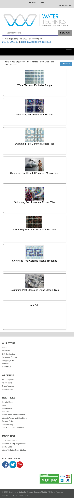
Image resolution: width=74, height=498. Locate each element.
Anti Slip (34, 305)
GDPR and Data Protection (13, 427)
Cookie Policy (7, 424)
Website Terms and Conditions (14, 418)
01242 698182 (10, 41)
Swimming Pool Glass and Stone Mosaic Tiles (34, 290)
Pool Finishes (32, 62)
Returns (5, 412)
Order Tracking (8, 386)
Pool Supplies (17, 62)
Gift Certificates (8, 354)
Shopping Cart (66, 6)
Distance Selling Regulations (13, 444)
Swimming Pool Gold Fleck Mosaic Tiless (34, 229)
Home (6, 62)
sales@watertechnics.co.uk (36, 41)
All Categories (8, 380)
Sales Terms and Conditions (13, 415)
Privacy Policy (8, 421)
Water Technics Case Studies (14, 450)
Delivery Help (7, 408)
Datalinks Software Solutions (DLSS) (33, 492)
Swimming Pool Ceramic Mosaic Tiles (34, 143)
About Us (6, 351)
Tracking (32, 2)
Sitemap (5, 363)
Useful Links (7, 447)
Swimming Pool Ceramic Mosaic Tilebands (34, 260)
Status (43, 2)
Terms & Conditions (9, 495)
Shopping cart (37, 39)
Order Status (7, 389)
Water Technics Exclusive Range (34, 85)
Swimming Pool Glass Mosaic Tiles (34, 114)
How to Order (7, 402)
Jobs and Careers (9, 440)
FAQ (4, 405)
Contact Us (6, 367)
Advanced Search (9, 357)
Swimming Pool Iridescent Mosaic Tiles (34, 202)
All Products (11, 64)
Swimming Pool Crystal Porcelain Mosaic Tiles (34, 173)
